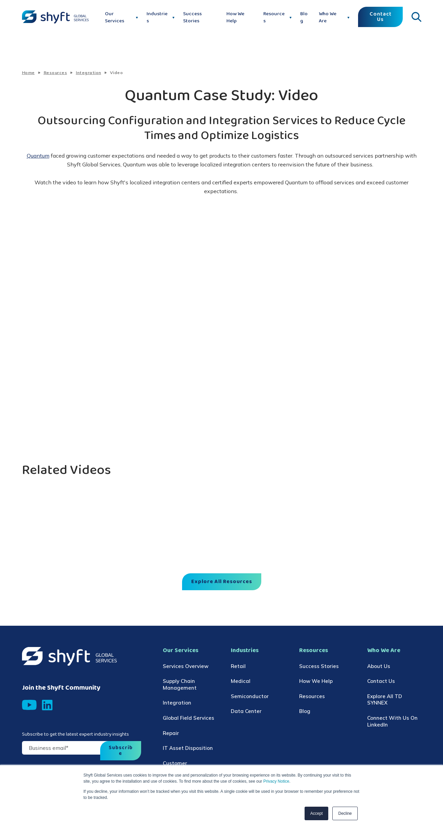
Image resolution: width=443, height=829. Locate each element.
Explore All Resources (221, 581)
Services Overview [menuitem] (185, 666)
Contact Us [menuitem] (381, 681)
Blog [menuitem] (304, 711)
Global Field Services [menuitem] (188, 718)
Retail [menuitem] (238, 666)
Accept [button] (316, 813)
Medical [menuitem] (240, 681)
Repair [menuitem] (171, 733)
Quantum (38, 155)
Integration (88, 72)
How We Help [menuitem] (316, 681)
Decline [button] (345, 813)
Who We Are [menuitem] (383, 650)
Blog (304, 17)
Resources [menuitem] (313, 650)
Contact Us (381, 17)
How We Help (235, 17)
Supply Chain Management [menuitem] (180, 684)
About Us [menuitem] (378, 666)
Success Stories (192, 17)
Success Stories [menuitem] (319, 666)
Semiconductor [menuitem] (250, 696)
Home (28, 72)
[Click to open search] (416, 17)
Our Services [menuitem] (180, 650)
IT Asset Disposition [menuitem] (188, 748)
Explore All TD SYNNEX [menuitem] (384, 699)
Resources (55, 72)
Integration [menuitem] (177, 702)
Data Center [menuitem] (246, 711)
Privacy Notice (275, 781)
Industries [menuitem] (245, 650)
